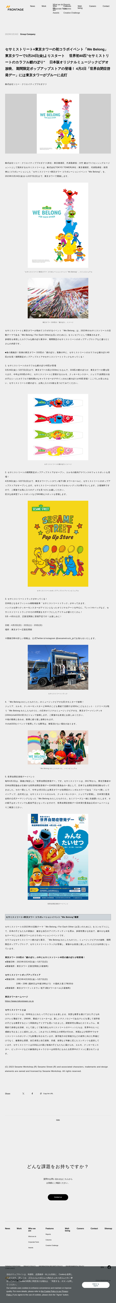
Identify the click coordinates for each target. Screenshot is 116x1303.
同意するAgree (97, 1284)
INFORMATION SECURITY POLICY (56, 1266)
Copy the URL (47, 1094)
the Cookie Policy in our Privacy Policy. (57, 1291)
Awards (31, 1247)
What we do (33, 1236)
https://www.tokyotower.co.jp (19, 1001)
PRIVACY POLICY (33, 1266)
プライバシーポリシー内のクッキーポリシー (45, 1278)
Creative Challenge (57, 1247)
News (32, 6)
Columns (52, 1241)
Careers (92, 6)
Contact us (58, 1198)
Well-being (80, 7)
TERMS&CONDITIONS (14, 1266)
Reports (52, 1236)
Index (58, 1120)
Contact (106, 6)
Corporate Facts (35, 1241)
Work (44, 6)
